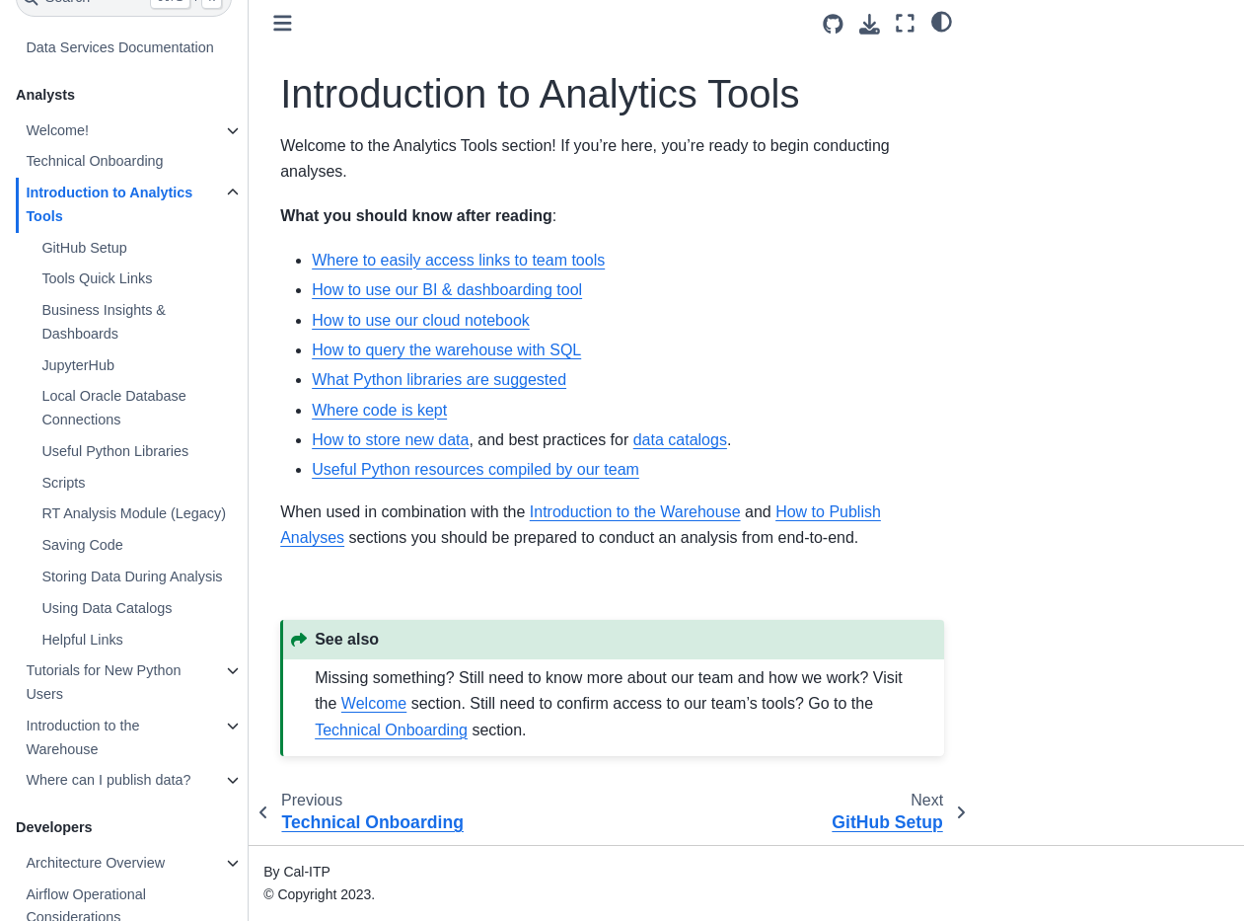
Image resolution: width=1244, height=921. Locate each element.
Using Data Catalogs (106, 608)
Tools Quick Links (96, 278)
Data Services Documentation (119, 47)
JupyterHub (77, 365)
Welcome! (57, 130)
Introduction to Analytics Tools (109, 204)
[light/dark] (941, 21)
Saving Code (81, 545)
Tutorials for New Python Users (103, 682)
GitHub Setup (83, 248)
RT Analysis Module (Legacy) (133, 513)
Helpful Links (81, 640)
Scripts (63, 483)
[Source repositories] (833, 24)
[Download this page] (869, 24)
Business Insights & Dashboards (103, 322)
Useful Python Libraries (114, 451)
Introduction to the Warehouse (82, 737)
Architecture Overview (95, 863)
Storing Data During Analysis (131, 576)
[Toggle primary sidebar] (282, 23)
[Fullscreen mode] (905, 23)
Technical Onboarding (94, 161)
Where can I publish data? (108, 780)
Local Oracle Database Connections (113, 407)
